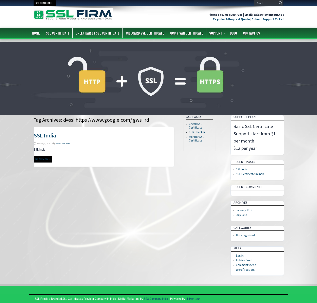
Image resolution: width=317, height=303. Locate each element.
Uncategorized (245, 235)
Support (217, 33)
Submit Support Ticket (268, 19)
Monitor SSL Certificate (196, 139)
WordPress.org (245, 270)
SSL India (45, 136)
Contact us (251, 33)
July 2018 (241, 215)
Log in (240, 256)
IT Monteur (193, 299)
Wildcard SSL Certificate (145, 33)
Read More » (43, 159)
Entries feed (243, 260)
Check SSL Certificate (195, 126)
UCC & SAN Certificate (186, 33)
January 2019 (244, 210)
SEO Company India (156, 299)
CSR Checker (197, 132)
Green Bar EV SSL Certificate (97, 33)
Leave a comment (62, 143)
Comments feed (246, 265)
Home (36, 33)
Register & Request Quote (231, 19)
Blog (233, 33)
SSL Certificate (58, 33)
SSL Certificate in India (250, 174)
